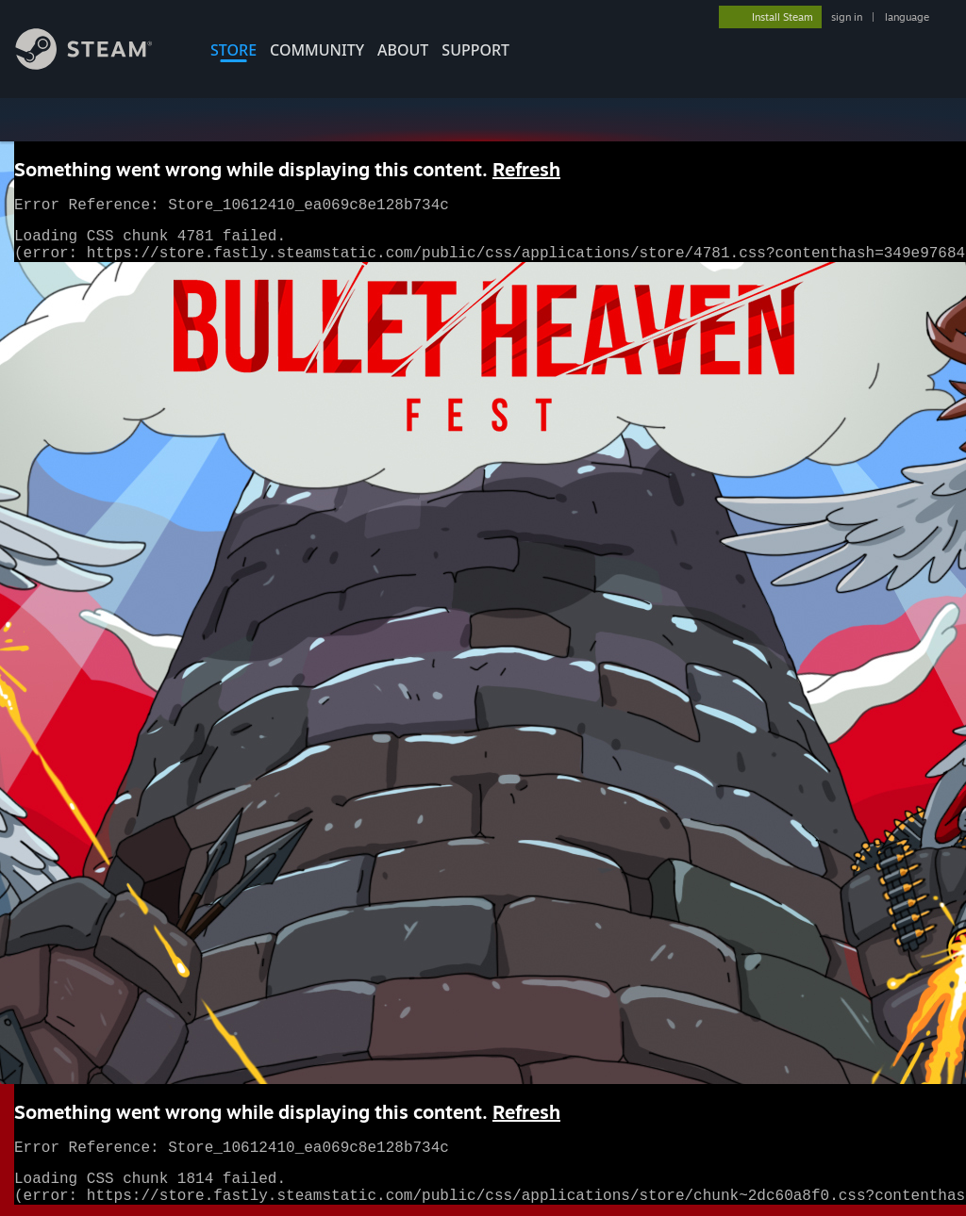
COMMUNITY (317, 50)
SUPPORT (475, 50)
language (907, 17)
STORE (233, 50)
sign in (846, 17)
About (402, 50)
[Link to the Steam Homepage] (98, 65)
